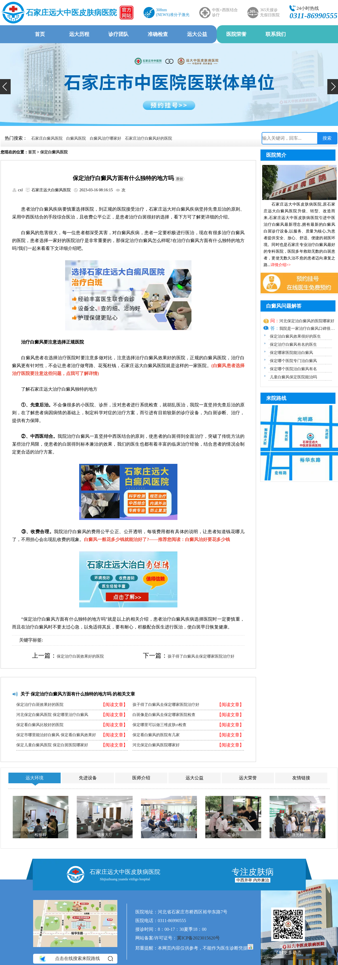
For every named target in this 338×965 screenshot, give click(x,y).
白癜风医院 (76, 138)
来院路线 (276, 398)
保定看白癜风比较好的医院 (39, 725)
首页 (40, 34)
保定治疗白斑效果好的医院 (80, 656)
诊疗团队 (118, 34)
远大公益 (197, 34)
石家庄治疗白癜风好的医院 (148, 138)
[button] (5, 86)
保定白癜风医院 (54, 152)
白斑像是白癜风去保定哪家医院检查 (164, 715)
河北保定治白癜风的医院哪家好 (306, 321)
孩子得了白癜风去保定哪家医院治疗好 (201, 656)
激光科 (297, 835)
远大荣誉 (248, 777)
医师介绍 (141, 777)
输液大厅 (105, 835)
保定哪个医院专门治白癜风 (293, 361)
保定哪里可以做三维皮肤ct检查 (159, 725)
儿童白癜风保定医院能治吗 (293, 377)
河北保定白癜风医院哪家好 (156, 745)
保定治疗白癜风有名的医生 (293, 344)
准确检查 (158, 34)
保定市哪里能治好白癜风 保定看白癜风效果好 (56, 735)
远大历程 (79, 34)
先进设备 (88, 777)
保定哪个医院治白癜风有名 (293, 369)
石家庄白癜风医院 (47, 138)
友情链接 (301, 777)
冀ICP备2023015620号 (198, 938)
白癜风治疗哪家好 (105, 138)
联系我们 (276, 34)
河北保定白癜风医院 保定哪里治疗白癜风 (52, 715)
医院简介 (276, 155)
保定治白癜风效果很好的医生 (295, 336)
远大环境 (35, 777)
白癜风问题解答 (284, 306)
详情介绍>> (281, 265)
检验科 (40, 835)
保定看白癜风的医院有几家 (156, 735)
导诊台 (233, 835)
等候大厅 (169, 835)
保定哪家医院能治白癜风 (291, 353)
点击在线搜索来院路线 (75, 958)
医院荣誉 (236, 34)
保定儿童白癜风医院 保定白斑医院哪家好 (52, 745)
